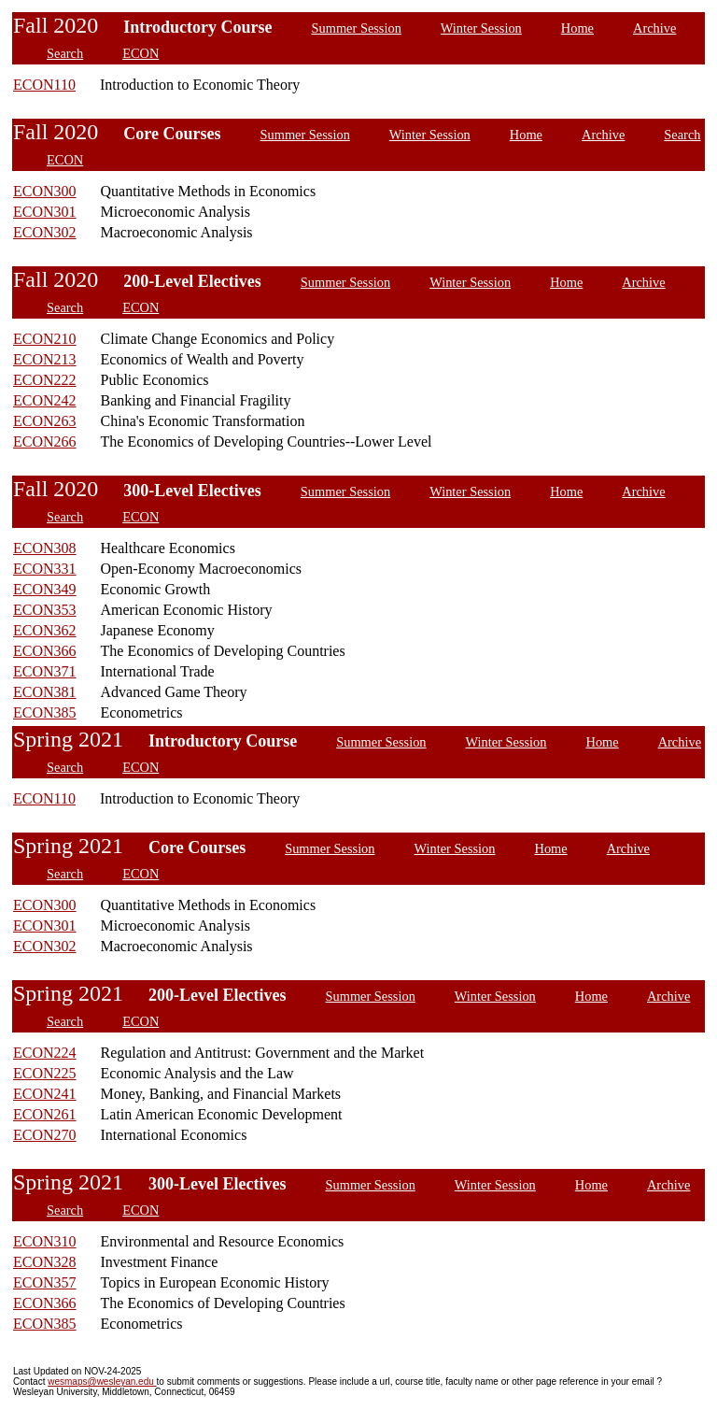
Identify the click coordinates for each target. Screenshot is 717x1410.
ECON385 (45, 712)
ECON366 (45, 651)
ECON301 (45, 212)
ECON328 (45, 1262)
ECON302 (45, 232)
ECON (140, 53)
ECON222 (45, 380)
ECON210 (45, 339)
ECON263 (45, 421)
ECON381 (45, 692)
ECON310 (45, 1241)
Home (577, 28)
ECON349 (45, 589)
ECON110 (44, 85)
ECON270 (45, 1135)
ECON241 (45, 1094)
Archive (654, 28)
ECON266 (45, 441)
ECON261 (45, 1114)
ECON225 (45, 1073)
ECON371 (45, 671)
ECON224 (45, 1053)
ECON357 (45, 1282)
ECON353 (45, 610)
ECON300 (45, 191)
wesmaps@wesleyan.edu (102, 1381)
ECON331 (45, 569)
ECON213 (45, 359)
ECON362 (45, 630)
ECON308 (45, 548)
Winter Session (481, 28)
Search (65, 53)
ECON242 (45, 400)
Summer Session (356, 28)
